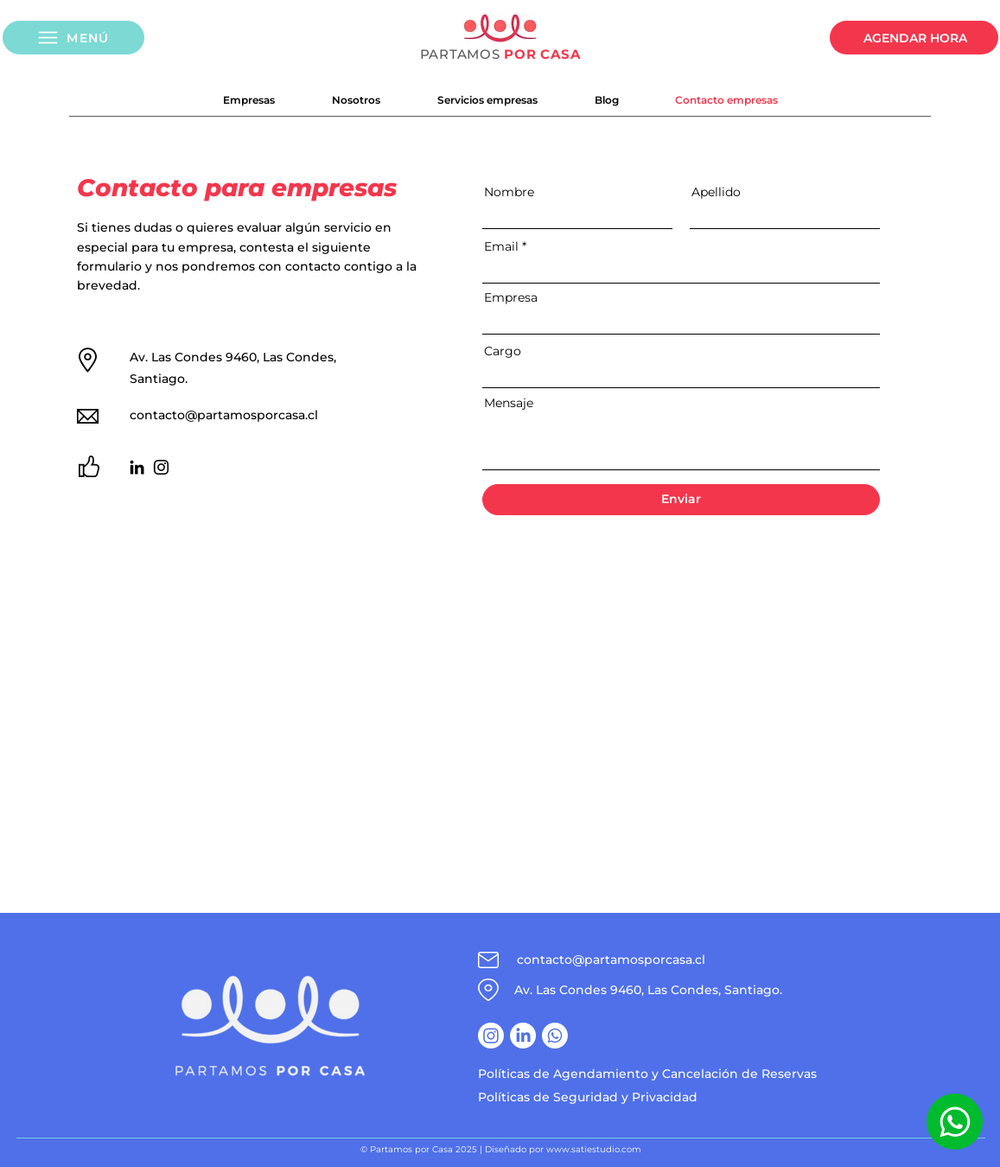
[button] (73, 37)
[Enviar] (681, 499)
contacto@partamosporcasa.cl (224, 415)
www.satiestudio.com (593, 1149)
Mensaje (508, 403)
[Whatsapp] (955, 1122)
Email (501, 246)
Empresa (511, 297)
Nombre (509, 192)
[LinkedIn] (137, 467)
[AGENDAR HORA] (914, 37)
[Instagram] (161, 467)
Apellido (716, 192)
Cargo (502, 351)
